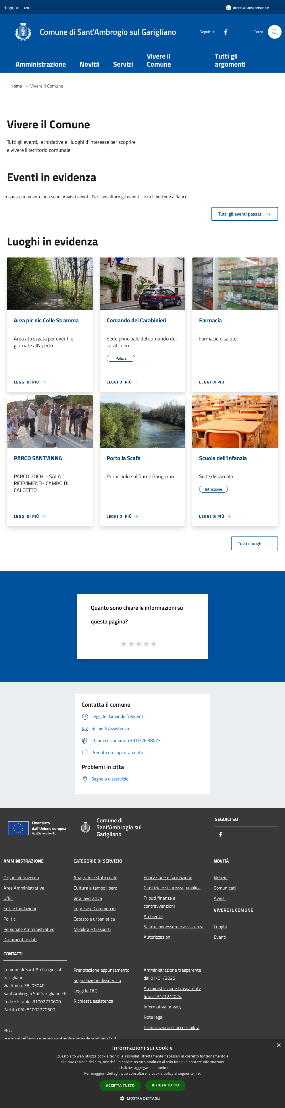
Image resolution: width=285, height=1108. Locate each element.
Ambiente (153, 916)
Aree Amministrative (23, 887)
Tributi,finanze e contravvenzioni (159, 901)
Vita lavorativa (88, 898)
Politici (10, 918)
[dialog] (142, 1073)
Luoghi (220, 926)
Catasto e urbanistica (94, 918)
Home (16, 85)
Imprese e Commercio (94, 908)
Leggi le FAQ (86, 990)
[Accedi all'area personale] (247, 7)
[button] (142, 1098)
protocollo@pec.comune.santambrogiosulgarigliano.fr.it (59, 1038)
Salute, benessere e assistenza (173, 926)
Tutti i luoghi (254, 543)
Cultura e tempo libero (95, 887)
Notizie (221, 877)
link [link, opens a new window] (198, 1073)
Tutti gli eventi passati (244, 213)
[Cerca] (275, 32)
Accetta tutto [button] (120, 1085)
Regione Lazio (16, 7)
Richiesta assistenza (93, 1000)
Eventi (220, 936)
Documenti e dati (20, 939)
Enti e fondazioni (19, 908)
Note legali (154, 1017)
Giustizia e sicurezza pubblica (172, 887)
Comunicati (225, 887)
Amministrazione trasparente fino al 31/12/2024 (172, 992)
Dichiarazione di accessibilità (171, 1027)
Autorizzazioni (158, 936)
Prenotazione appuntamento (101, 969)
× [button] (278, 1045)
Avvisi (220, 898)
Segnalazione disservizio (97, 980)
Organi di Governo (21, 877)
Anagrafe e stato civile (95, 877)
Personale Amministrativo (28, 929)
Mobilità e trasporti (92, 929)
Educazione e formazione (168, 877)
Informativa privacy (163, 1006)
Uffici (8, 898)
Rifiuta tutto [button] (165, 1085)
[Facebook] (223, 32)
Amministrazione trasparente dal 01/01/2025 (172, 973)
